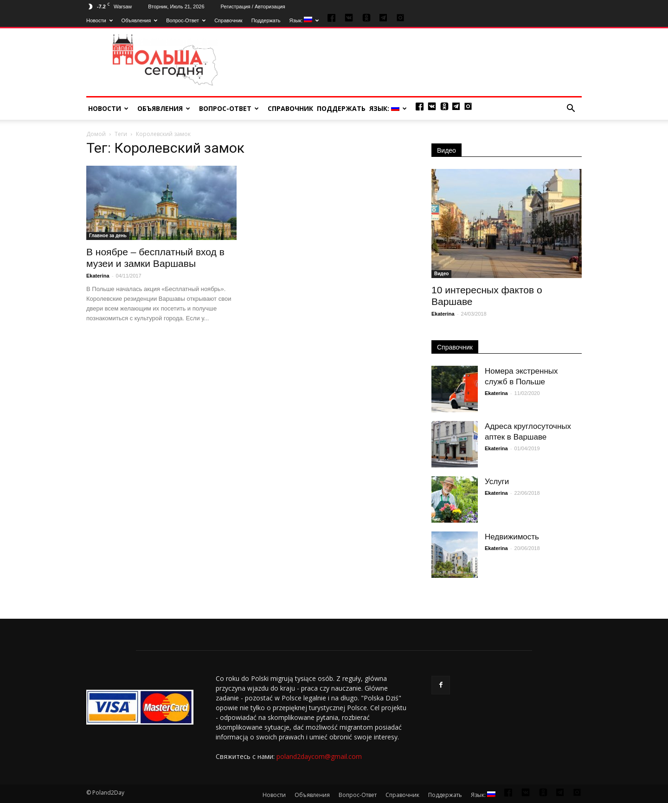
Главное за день (108, 235)
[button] (570, 108)
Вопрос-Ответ (186, 20)
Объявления (140, 20)
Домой (96, 134)
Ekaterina (97, 275)
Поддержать (266, 20)
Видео (446, 150)
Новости (99, 20)
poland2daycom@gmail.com (319, 756)
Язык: (304, 20)
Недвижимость (512, 536)
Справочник (228, 20)
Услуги (497, 481)
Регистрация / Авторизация (253, 6)
